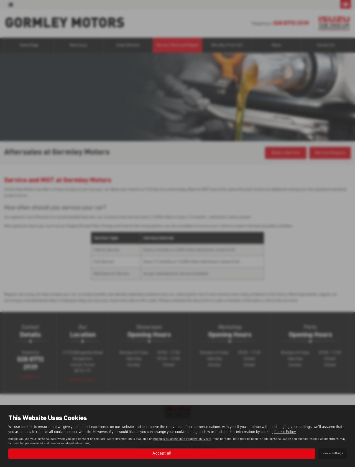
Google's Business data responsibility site (182, 439)
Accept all (161, 453)
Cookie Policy (285, 432)
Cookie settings (332, 453)
